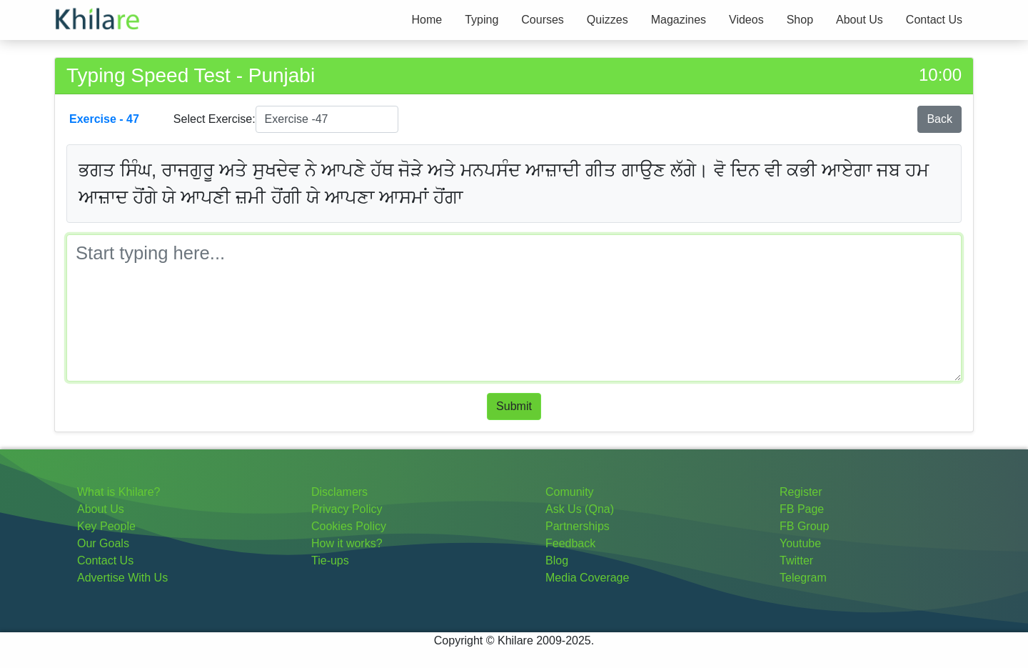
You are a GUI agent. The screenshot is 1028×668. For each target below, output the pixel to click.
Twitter (796, 560)
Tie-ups (330, 560)
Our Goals (103, 543)
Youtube (800, 543)
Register (801, 492)
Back (939, 119)
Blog (556, 560)
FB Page (802, 509)
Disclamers (339, 492)
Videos (746, 20)
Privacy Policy (347, 509)
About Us (859, 20)
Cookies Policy (348, 526)
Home (426, 20)
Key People (106, 526)
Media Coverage (587, 578)
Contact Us (934, 20)
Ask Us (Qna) (579, 509)
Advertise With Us (122, 578)
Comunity (569, 492)
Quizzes (607, 20)
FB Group (804, 526)
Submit (514, 406)
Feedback (570, 543)
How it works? (347, 543)
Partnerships (577, 526)
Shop (800, 20)
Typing (481, 20)
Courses (542, 20)
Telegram (803, 578)
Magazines (678, 20)
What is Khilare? (119, 492)
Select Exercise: (214, 119)
